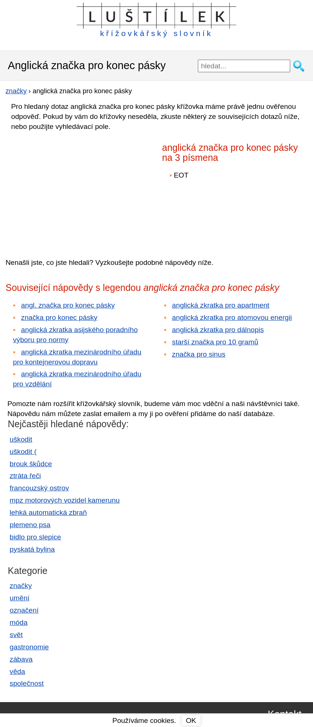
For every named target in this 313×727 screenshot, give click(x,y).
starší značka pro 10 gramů (215, 342)
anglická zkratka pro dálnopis (218, 330)
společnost (27, 683)
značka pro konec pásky (59, 317)
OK (191, 720)
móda (18, 622)
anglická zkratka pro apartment (220, 305)
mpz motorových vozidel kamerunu (64, 500)
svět (16, 635)
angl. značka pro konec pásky (68, 305)
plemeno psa (30, 525)
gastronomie (29, 647)
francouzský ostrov (39, 488)
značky (21, 586)
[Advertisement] (70, 189)
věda (17, 671)
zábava (21, 659)
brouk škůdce (31, 464)
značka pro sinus (198, 354)
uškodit (21, 439)
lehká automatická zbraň (48, 512)
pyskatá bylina (32, 549)
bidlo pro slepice (35, 537)
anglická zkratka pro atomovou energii (232, 317)
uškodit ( (23, 451)
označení (24, 610)
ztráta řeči (25, 476)
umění (19, 598)
